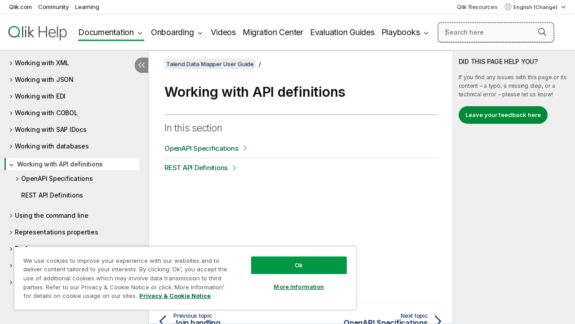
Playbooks (400, 32)
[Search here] (495, 32)
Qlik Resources (477, 6)
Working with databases (52, 146)
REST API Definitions (52, 195)
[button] (542, 31)
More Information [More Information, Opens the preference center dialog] (292, 280)
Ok (292, 258)
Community (53, 6)
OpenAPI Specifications (57, 178)
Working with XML (42, 63)
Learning (87, 6)
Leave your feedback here (503, 114)
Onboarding (172, 32)
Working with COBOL (46, 113)
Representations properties (56, 232)
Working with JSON (44, 79)
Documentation (106, 32)
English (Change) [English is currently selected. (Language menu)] (536, 7)
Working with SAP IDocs (51, 129)
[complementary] (514, 187)
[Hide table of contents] (141, 65)
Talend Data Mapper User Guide (210, 64)
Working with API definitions (60, 164)
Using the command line (51, 215)
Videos (223, 32)
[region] (181, 274)
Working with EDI (40, 96)
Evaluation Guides (342, 32)
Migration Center (273, 32)
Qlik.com (20, 6)
